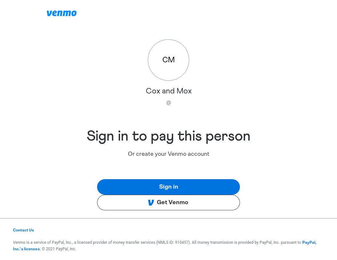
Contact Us (23, 230)
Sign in (168, 187)
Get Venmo (168, 202)
